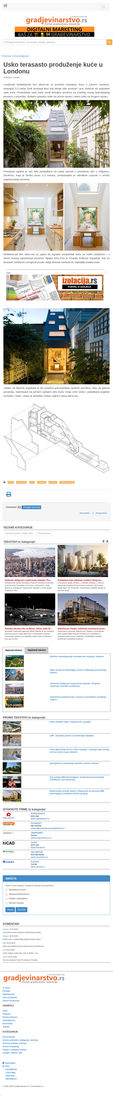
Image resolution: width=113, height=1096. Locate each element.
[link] (56, 20)
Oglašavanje (9, 994)
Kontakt (6, 991)
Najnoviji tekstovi (13, 650)
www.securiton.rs (39, 857)
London (52, 482)
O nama (6, 988)
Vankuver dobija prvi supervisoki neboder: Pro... (28, 580)
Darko (5, 957)
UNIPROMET (37, 833)
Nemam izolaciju (16, 903)
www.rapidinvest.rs (40, 819)
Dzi (4, 950)
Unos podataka (10, 997)
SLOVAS (35, 862)
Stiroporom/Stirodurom (19, 894)
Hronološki (84, 513)
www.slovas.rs (38, 867)
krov (32, 482)
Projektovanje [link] (44, 533)
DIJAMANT (36, 823)
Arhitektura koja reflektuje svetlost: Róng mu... (80, 580)
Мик (5, 943)
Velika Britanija (67, 482)
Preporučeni (101, 513)
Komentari (11, 924)
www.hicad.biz (38, 847)
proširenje (21, 482)
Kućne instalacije (11, 1046)
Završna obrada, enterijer (15, 1043)
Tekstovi (7, 1014)
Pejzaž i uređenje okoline (15, 1050)
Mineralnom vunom (17, 890)
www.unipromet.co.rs (41, 838)
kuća (10, 482)
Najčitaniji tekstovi (37, 650)
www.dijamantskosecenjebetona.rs (48, 828)
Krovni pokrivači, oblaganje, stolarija (20, 1040)
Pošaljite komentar (31, 507)
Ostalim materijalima (18, 898)
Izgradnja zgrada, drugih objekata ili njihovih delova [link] (20, 533)
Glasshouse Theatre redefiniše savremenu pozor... (82, 628)
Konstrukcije (9, 1037)
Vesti (5, 1011)
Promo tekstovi (10, 1017)
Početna (7, 56)
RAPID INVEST (38, 813)
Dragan (6, 929)
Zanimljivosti (22, 56)
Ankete (6, 1027)
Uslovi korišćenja (11, 1000)
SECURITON (37, 852)
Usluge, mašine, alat (12, 1053)
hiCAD (34, 842)
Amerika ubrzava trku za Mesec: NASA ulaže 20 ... (29, 628)
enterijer (41, 482)
